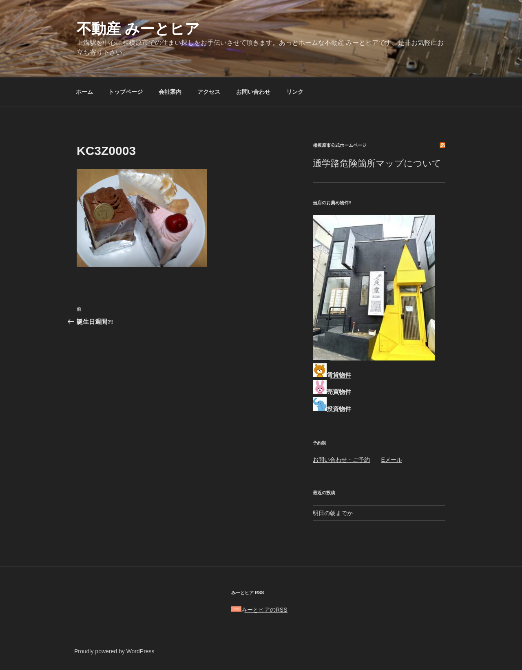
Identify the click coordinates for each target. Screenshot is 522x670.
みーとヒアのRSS (259, 609)
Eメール (391, 459)
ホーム (84, 91)
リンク (294, 91)
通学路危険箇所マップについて (377, 163)
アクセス (208, 91)
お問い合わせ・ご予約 (341, 459)
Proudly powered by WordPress (114, 651)
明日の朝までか (333, 513)
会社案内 (170, 91)
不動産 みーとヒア (138, 28)
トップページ (125, 91)
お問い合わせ (253, 91)
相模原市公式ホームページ (340, 145)
